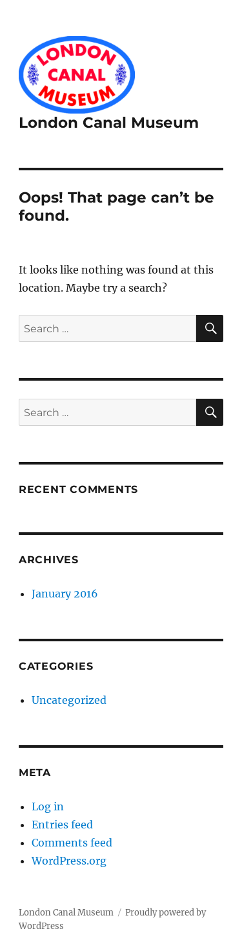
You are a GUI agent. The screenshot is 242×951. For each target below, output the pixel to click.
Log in (48, 806)
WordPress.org (69, 860)
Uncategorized (69, 700)
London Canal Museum (109, 123)
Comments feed (72, 842)
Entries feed (62, 824)
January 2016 (65, 593)
